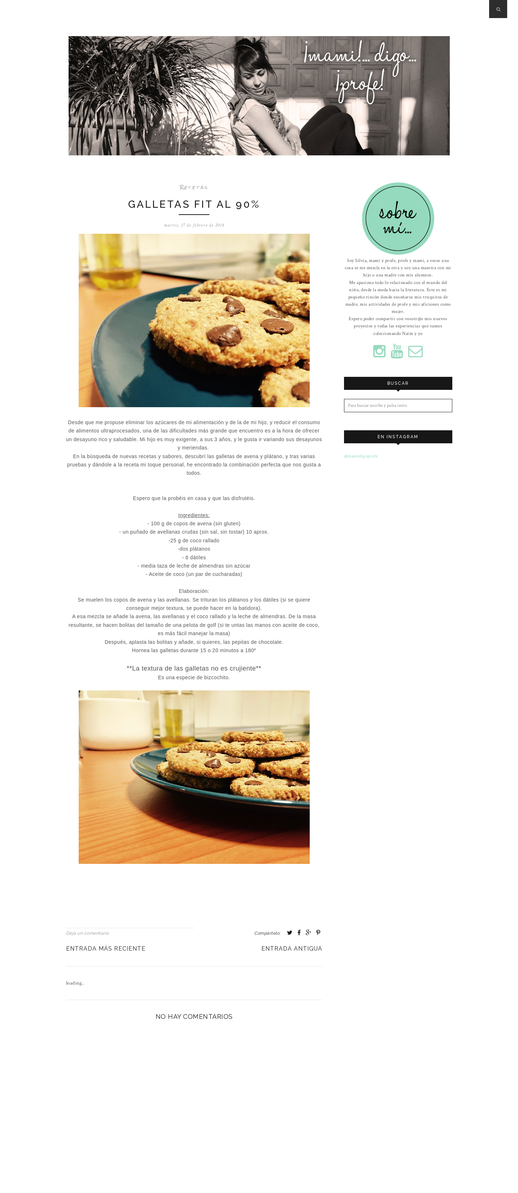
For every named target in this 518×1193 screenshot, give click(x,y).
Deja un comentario (87, 932)
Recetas (194, 187)
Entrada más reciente (105, 948)
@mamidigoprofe (361, 455)
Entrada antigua (291, 948)
